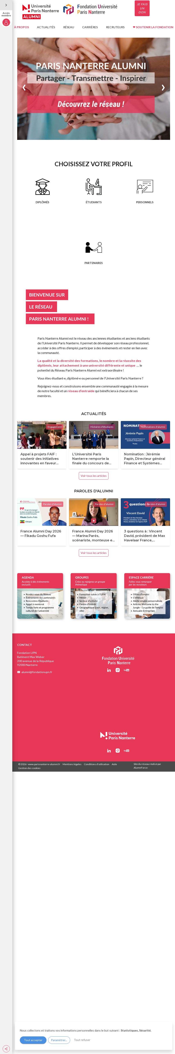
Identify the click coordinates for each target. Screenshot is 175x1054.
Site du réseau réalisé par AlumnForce (147, 765)
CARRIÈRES (90, 27)
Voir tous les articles (94, 475)
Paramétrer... (59, 1040)
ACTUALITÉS (46, 27)
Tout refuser (82, 1040)
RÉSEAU (68, 27)
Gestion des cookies (29, 768)
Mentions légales (72, 764)
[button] (6, 1048)
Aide (114, 764)
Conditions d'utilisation (96, 764)
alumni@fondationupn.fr (36, 672)
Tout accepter (33, 1040)
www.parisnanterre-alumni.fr (44, 764)
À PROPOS (21, 27)
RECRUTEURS (115, 27)
